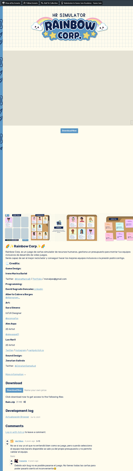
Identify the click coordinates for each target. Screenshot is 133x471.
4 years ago (30, 441)
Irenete (23, 461)
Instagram (20, 350)
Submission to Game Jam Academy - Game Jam (81, 3)
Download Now (69, 131)
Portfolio (37, 279)
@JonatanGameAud (25, 366)
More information (16, 374)
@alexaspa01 (12, 334)
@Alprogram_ (13, 297)
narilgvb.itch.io (36, 350)
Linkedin (38, 289)
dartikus (19, 441)
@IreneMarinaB (22, 279)
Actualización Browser (17, 417)
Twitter (9, 350)
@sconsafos (12, 318)
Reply (12, 456)
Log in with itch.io (15, 432)
